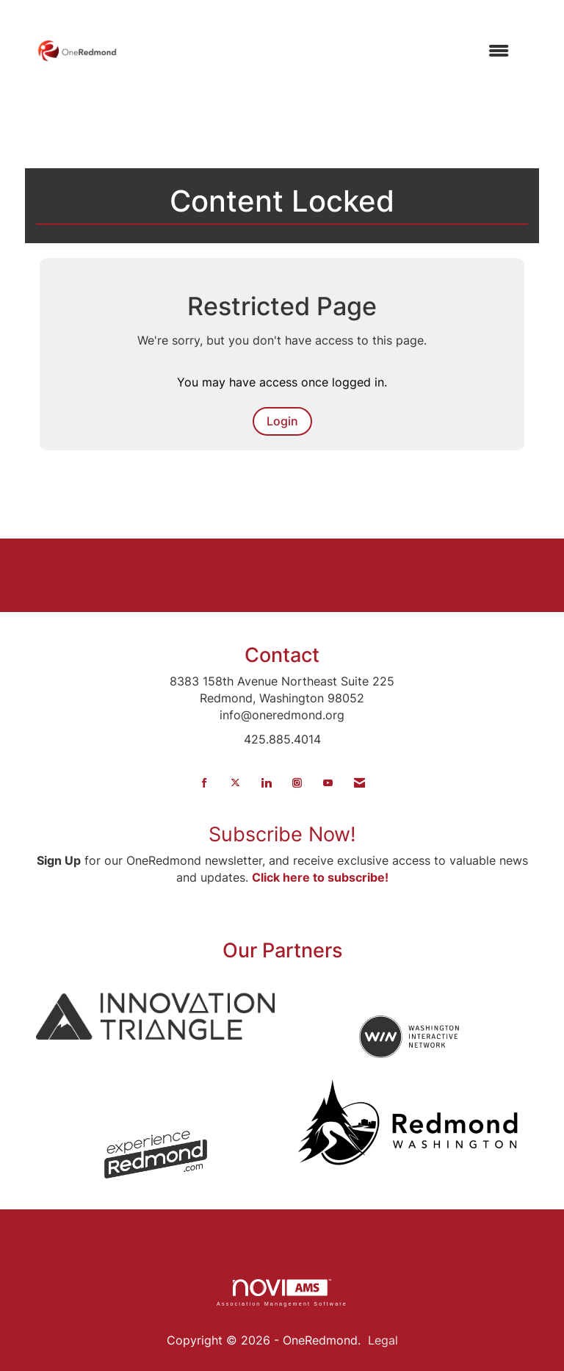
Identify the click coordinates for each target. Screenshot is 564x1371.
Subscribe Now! (282, 834)
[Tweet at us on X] (235, 783)
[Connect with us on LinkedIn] (266, 783)
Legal (383, 1340)
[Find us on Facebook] (204, 783)
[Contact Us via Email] (359, 783)
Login (282, 421)
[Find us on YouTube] (327, 783)
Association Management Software (282, 1292)
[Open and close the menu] (320, 51)
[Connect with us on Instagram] (297, 783)
